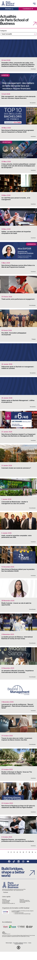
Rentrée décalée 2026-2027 (25, 901)
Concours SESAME (5, 901)
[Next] (35, 852)
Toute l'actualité (22, 902)
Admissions (4, 899)
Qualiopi (18, 910)
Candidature (27, 9)
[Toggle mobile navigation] (34, 4)
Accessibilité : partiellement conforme (20, 942)
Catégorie (3, 31)
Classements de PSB (6, 900)
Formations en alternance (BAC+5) (8, 903)
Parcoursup (22, 899)
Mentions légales (9, 942)
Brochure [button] (8, 9)
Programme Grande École (24, 900)
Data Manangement (5, 902)
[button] (18, 947)
